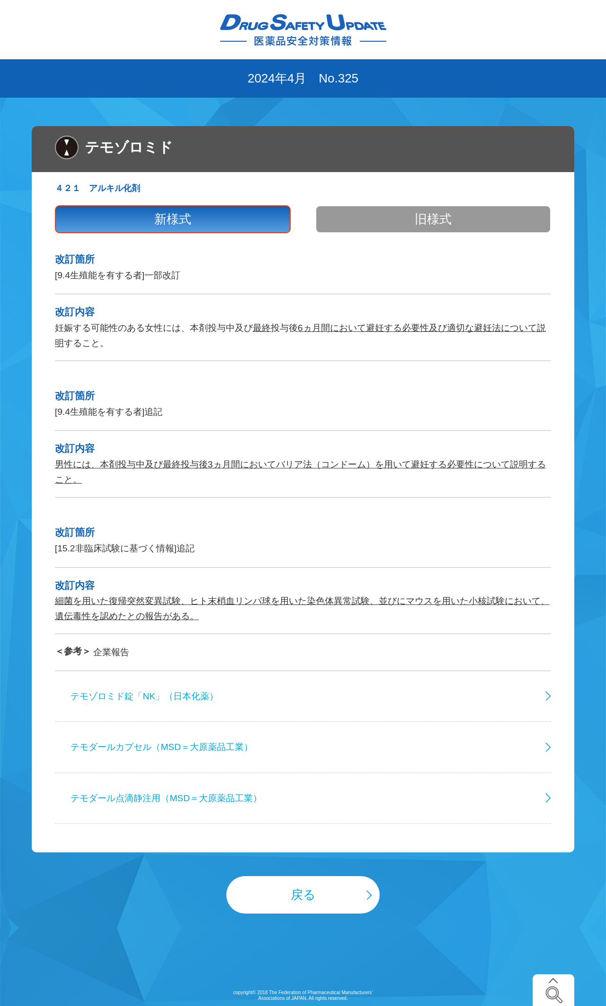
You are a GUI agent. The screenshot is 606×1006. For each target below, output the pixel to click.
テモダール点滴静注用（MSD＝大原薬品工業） (166, 798)
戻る (303, 894)
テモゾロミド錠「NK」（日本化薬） (144, 696)
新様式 (172, 219)
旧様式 (433, 219)
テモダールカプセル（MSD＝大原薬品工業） (162, 747)
